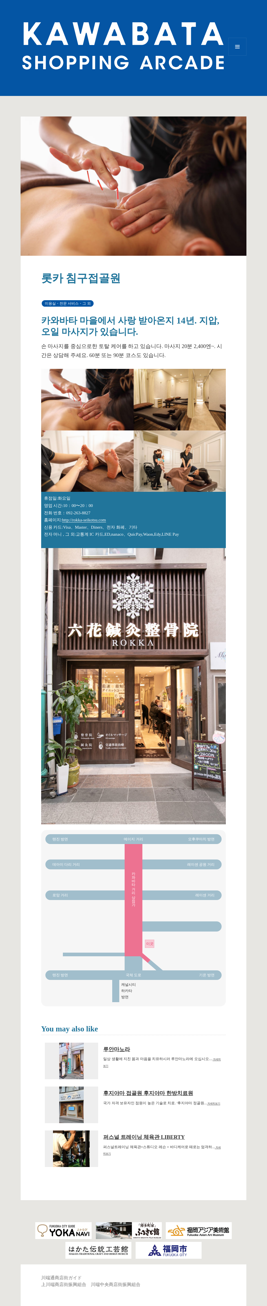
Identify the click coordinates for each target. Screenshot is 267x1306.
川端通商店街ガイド (61, 1277)
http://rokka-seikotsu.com (84, 519)
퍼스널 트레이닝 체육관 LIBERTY (144, 1137)
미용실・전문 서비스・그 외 (68, 303)
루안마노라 (116, 1049)
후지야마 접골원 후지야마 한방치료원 (148, 1093)
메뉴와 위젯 (237, 55)
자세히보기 (213, 1103)
